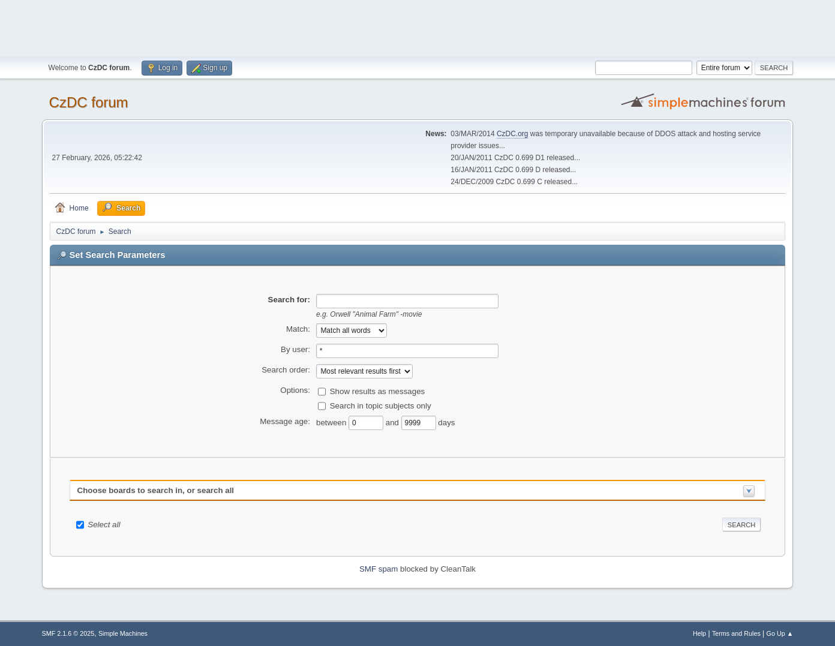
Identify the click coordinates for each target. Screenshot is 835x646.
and (393, 421)
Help (699, 633)
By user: (295, 349)
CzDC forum (88, 102)
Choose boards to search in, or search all (155, 490)
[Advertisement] (417, 27)
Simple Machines (123, 633)
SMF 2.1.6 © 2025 (68, 633)
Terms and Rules (736, 633)
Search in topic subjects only (380, 405)
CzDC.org (512, 134)
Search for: (289, 299)
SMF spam (378, 568)
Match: (298, 328)
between (332, 421)
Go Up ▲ (780, 633)
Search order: (286, 369)
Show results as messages (377, 390)
